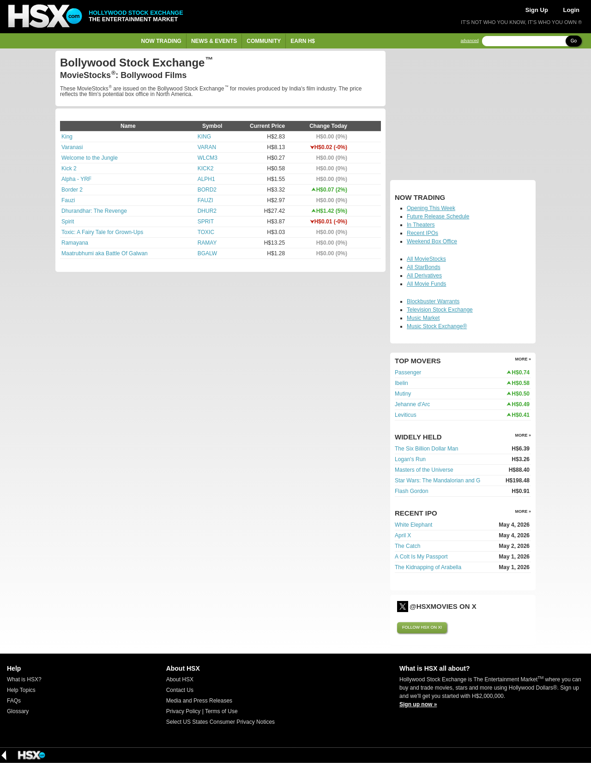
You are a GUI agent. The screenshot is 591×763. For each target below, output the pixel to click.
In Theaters (420, 225)
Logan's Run (410, 459)
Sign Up (536, 9)
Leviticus (405, 415)
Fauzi (68, 200)
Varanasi (72, 147)
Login (571, 9)
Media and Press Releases (199, 700)
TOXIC (206, 232)
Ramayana (74, 243)
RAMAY (207, 243)
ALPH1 (206, 179)
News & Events (214, 41)
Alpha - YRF (76, 179)
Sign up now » (418, 704)
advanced (470, 41)
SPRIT (206, 221)
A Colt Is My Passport (421, 556)
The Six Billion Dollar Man (426, 448)
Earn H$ (302, 41)
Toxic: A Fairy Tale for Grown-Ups (102, 232)
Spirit (67, 221)
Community (264, 41)
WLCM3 (207, 158)
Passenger (408, 372)
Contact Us (179, 690)
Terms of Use (221, 711)
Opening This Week (431, 208)
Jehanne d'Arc (412, 404)
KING (204, 136)
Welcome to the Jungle (89, 158)
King (66, 136)
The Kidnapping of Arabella (428, 567)
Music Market (423, 318)
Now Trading (161, 41)
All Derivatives (424, 275)
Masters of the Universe (424, 470)
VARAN (207, 147)
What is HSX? (24, 679)
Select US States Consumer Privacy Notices (220, 722)
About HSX (179, 679)
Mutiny (403, 394)
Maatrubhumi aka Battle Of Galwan (104, 253)
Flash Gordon (411, 491)
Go (574, 40)
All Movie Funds (426, 284)
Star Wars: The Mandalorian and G (437, 480)
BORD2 (207, 189)
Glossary (18, 711)
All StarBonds (423, 267)
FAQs (14, 700)
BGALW (207, 253)
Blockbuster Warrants (433, 301)
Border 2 (72, 189)
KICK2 (206, 168)
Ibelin (401, 383)
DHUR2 (207, 211)
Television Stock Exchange (440, 309)
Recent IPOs (422, 233)
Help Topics (21, 690)
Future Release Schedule (438, 216)
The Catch (407, 546)
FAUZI (205, 200)
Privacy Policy (183, 711)
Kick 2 (69, 168)
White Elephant (413, 525)
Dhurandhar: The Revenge (94, 211)
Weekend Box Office (432, 241)
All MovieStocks (426, 259)
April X (403, 535)
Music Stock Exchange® (437, 326)
